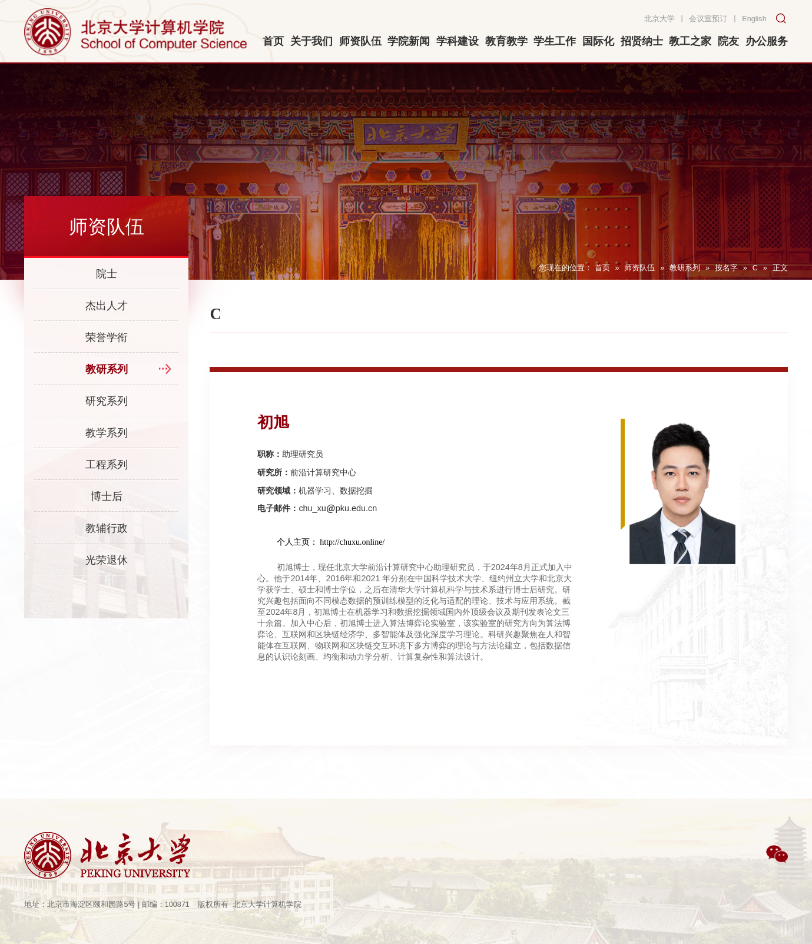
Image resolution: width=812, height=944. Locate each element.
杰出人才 (106, 306)
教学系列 (106, 433)
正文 (780, 268)
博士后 (106, 496)
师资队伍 (639, 268)
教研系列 (685, 268)
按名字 (726, 268)
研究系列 (106, 401)
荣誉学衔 (106, 337)
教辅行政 (106, 528)
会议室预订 (708, 19)
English (754, 19)
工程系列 (106, 465)
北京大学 (659, 19)
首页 (602, 268)
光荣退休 (106, 560)
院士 (106, 274)
